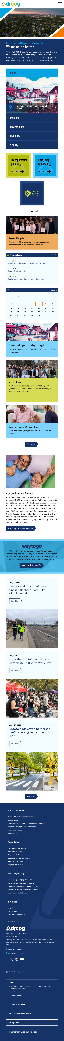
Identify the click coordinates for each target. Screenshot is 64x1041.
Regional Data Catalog (17, 1004)
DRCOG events (13, 921)
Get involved (31, 444)
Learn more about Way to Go (31, 565)
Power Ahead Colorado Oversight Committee (28, 263)
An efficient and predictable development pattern (32, 107)
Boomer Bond (13, 820)
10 (46, 304)
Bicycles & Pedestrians (16, 855)
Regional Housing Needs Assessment (22, 827)
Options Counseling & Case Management (23, 890)
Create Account (16, 995)
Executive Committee (17, 271)
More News (31, 796)
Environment (17, 126)
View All (54, 254)
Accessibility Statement (17, 953)
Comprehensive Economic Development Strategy (26, 823)
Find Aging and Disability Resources (20, 528)
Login (13, 992)
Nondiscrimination (15, 949)
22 (32, 312)
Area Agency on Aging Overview (20, 880)
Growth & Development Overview (20, 817)
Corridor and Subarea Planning (19, 858)
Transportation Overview (17, 848)
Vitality (14, 144)
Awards (10, 908)
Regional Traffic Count (16, 861)
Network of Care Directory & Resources (23, 1031)
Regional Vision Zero (15, 865)
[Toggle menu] (60, 3)
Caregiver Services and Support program (23, 886)
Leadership (12, 918)
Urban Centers (13, 833)
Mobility (14, 117)
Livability (15, 135)
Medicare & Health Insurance (18, 893)
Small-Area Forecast (15, 830)
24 (46, 312)
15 (32, 308)
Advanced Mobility (15, 851)
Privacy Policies (14, 1022)
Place (13, 72)
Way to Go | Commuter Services (20, 1013)
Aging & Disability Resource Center (21, 883)
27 (18, 316)
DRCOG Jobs (12, 911)
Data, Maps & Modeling (16, 915)
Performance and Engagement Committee (26, 279)
